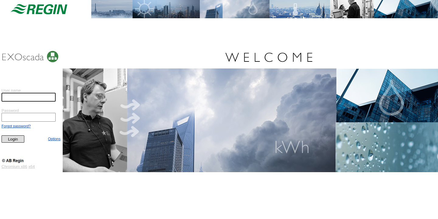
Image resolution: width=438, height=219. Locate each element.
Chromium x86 (14, 166)
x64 (32, 166)
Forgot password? (16, 126)
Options (54, 139)
